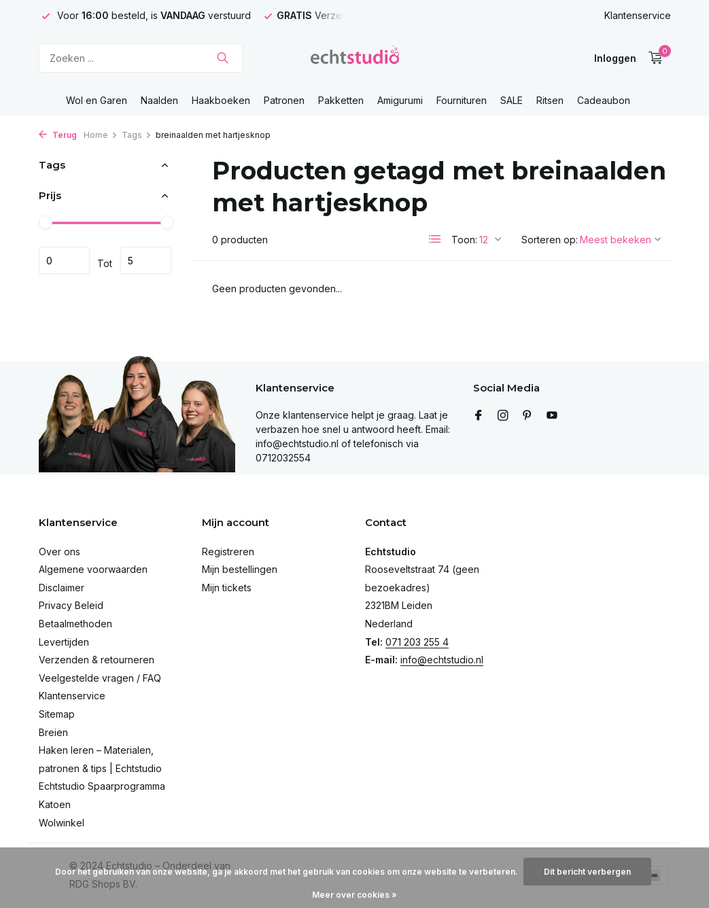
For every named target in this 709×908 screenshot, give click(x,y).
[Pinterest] (527, 416)
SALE (511, 100)
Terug (58, 135)
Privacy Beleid (71, 605)
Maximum (145, 260)
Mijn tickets (227, 587)
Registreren (228, 551)
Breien (53, 732)
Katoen (55, 804)
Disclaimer (61, 587)
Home (101, 135)
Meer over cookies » (354, 895)
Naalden (159, 100)
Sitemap (57, 714)
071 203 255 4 (417, 642)
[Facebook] (478, 416)
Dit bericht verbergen (587, 872)
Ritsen (550, 100)
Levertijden (64, 642)
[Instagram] (503, 416)
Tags (137, 135)
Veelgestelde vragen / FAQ (100, 678)
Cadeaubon (603, 100)
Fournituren (461, 100)
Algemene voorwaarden (93, 569)
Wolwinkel (61, 822)
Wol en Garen (96, 100)
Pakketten (341, 100)
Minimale (64, 260)
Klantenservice (637, 15)
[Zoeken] (141, 58)
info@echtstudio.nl (441, 659)
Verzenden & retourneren (96, 659)
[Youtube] (552, 416)
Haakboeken (221, 100)
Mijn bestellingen (239, 569)
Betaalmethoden (75, 623)
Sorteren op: (549, 239)
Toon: (464, 239)
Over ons (59, 551)
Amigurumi (400, 100)
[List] (435, 239)
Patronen (284, 100)
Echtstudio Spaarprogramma (102, 786)
